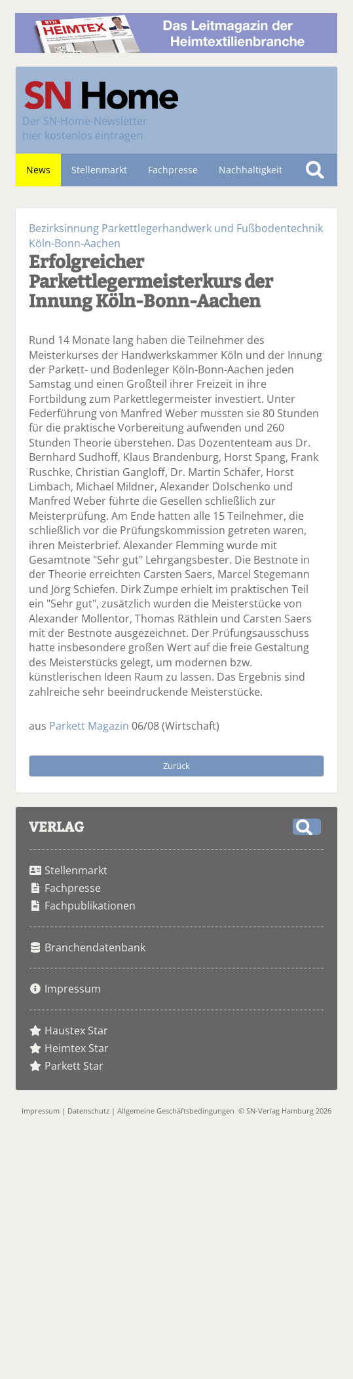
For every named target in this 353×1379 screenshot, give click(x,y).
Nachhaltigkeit (250, 169)
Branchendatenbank (95, 947)
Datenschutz (88, 1110)
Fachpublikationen (90, 905)
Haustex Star (76, 1030)
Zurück (176, 766)
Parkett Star (74, 1066)
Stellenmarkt (99, 169)
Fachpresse (173, 169)
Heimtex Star (77, 1048)
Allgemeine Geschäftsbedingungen (175, 1110)
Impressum (73, 988)
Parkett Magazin (89, 726)
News (38, 169)
